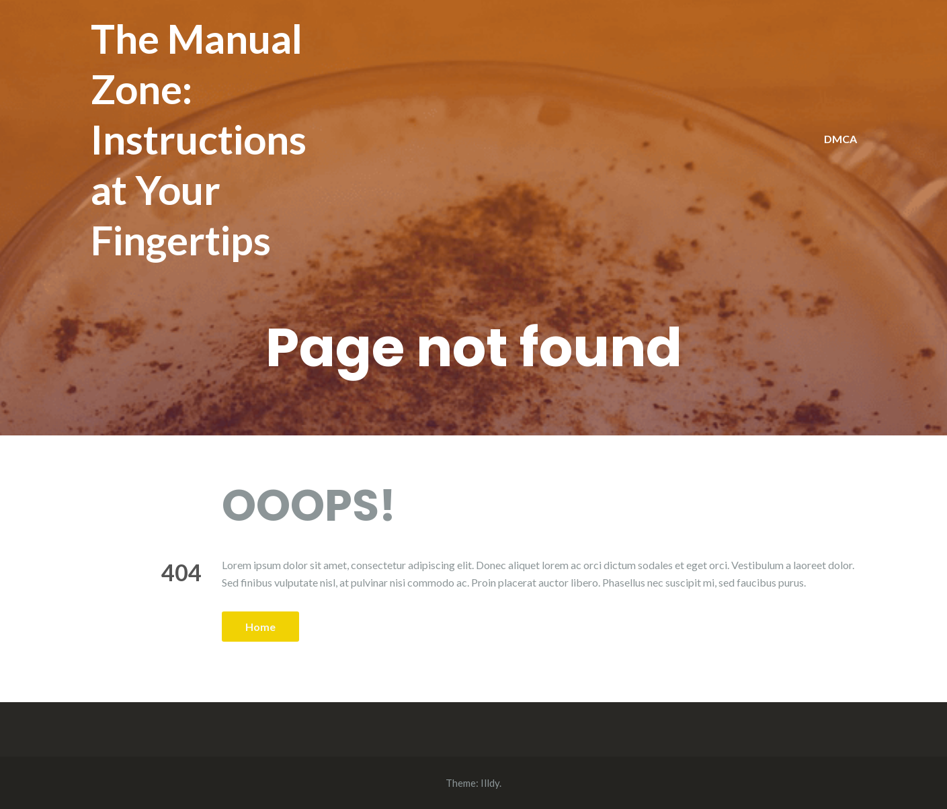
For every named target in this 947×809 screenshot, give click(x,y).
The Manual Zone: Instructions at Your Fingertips (198, 139)
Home (260, 626)
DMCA (840, 138)
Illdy (490, 783)
